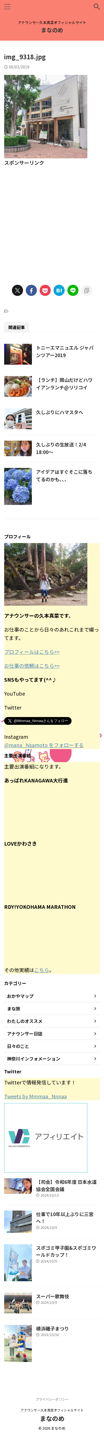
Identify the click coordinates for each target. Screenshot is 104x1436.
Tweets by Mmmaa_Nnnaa (35, 1096)
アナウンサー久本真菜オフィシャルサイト (52, 1410)
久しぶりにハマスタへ (59, 412)
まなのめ (52, 30)
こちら (41, 969)
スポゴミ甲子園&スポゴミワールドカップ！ (66, 1251)
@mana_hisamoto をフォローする (44, 744)
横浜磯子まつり (52, 1328)
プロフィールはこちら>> (32, 651)
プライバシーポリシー (52, 1399)
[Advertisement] (52, 222)
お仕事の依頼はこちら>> (32, 665)
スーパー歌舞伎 (52, 1296)
